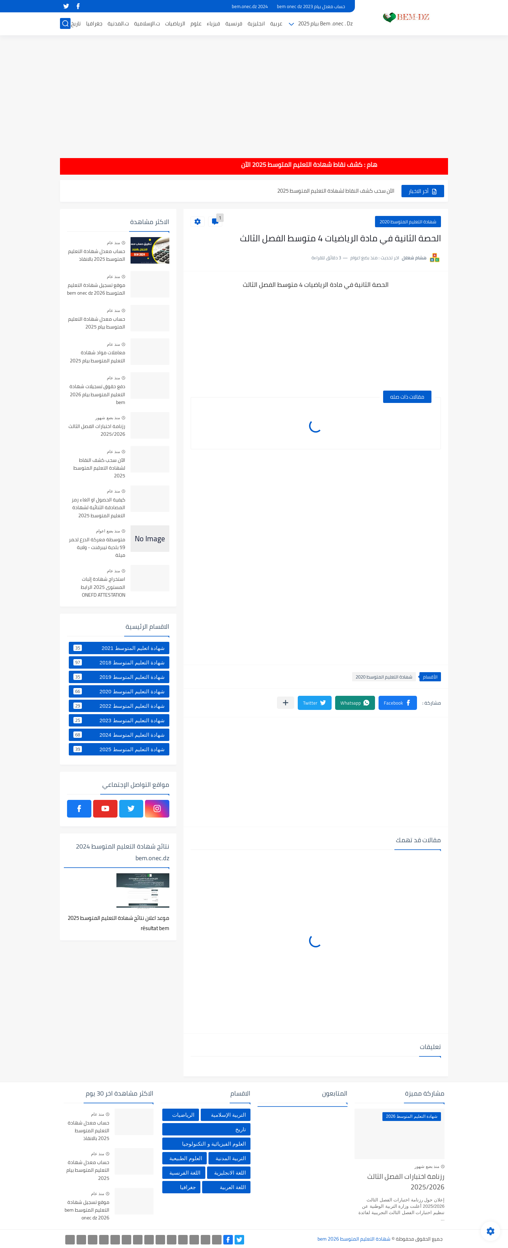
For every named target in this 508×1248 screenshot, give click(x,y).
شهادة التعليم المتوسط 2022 (119, 705)
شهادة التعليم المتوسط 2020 (408, 221)
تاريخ (76, 23)
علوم (195, 23)
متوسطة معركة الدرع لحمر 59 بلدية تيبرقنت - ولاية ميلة (97, 548)
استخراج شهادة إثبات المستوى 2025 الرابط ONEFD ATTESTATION (103, 587)
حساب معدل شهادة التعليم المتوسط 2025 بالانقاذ (96, 255)
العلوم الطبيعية (185, 1158)
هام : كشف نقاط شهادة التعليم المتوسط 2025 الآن (300, 164)
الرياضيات (175, 23)
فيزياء (213, 23)
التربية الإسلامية (228, 1115)
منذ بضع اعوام (108, 531)
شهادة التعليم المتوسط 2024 (119, 734)
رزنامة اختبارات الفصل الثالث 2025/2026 (96, 430)
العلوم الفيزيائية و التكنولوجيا (214, 1144)
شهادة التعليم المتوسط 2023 (119, 720)
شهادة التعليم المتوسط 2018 (119, 662)
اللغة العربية (233, 1187)
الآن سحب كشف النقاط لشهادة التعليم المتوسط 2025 (335, 191)
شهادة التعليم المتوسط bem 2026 (354, 1238)
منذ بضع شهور (107, 417)
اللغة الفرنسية (184, 1173)
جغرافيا (94, 23)
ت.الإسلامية (147, 23)
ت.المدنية (118, 23)
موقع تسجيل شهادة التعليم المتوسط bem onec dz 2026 (96, 289)
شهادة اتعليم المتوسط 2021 (119, 648)
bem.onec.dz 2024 (250, 6)
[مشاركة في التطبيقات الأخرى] (285, 703)
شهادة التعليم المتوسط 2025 (119, 749)
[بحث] (65, 23)
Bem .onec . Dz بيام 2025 (325, 23)
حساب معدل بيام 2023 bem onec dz (311, 6)
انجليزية (256, 23)
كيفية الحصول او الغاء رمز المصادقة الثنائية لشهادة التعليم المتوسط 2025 (98, 508)
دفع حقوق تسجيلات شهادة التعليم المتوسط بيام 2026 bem (97, 394)
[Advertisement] (254, 91)
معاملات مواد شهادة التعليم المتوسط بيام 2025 (97, 357)
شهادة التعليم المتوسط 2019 (119, 677)
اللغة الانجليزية (230, 1173)
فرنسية (233, 23)
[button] (398, 703)
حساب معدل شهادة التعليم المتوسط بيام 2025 (96, 323)
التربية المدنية (231, 1158)
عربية (276, 23)
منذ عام (113, 242)
